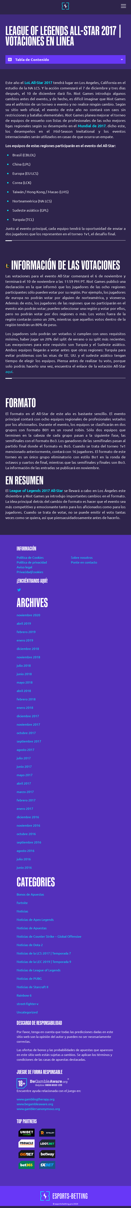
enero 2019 (25, 640)
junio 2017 (24, 766)
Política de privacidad (32, 562)
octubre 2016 (26, 834)
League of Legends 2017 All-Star (36, 491)
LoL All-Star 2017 (38, 83)
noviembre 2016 (28, 825)
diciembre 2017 (28, 716)
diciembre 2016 (28, 817)
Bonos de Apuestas (30, 894)
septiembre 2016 (29, 842)
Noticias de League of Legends (38, 970)
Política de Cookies (30, 557)
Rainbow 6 (24, 995)
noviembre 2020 (28, 615)
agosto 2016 (25, 850)
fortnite (22, 903)
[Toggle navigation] (124, 6)
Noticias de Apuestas (32, 928)
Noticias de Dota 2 (30, 945)
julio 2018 (24, 665)
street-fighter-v (27, 1004)
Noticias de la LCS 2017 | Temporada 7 (44, 953)
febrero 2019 (26, 632)
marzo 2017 (25, 792)
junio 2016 (24, 867)
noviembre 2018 (28, 657)
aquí (8, 372)
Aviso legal (24, 567)
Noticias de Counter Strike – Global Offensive (49, 936)
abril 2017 (24, 783)
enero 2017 (25, 808)
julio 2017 (24, 758)
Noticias (22, 911)
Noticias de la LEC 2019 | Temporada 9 (44, 962)
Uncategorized (27, 1012)
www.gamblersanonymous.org (38, 1109)
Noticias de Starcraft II (32, 987)
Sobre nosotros (82, 557)
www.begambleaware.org (35, 1104)
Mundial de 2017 (91, 126)
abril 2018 (24, 691)
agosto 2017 (25, 749)
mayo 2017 (25, 775)
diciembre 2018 (28, 648)
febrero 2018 (26, 699)
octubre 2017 (26, 733)
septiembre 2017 (29, 741)
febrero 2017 (26, 800)
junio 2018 (24, 674)
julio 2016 (24, 859)
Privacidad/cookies (30, 572)
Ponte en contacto (84, 562)
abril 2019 (24, 623)
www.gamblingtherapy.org (35, 1099)
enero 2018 (25, 707)
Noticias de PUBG (29, 978)
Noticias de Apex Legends (35, 919)
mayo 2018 (25, 682)
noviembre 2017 (28, 724)
